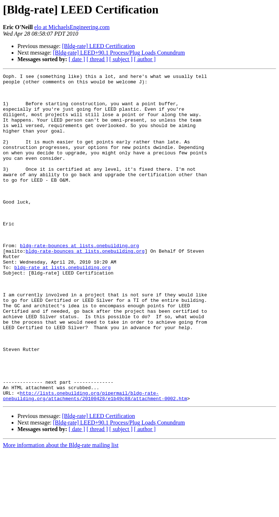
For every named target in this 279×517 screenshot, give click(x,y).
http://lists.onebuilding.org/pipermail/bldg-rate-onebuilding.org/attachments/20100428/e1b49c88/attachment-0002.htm (95, 460)
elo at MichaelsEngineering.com (71, 27)
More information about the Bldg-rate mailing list (60, 511)
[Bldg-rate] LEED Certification (98, 46)
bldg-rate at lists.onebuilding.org (62, 306)
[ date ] (77, 59)
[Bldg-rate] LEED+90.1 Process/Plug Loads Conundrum (119, 53)
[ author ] (145, 59)
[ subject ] (121, 59)
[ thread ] (97, 59)
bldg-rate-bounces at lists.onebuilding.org (79, 280)
